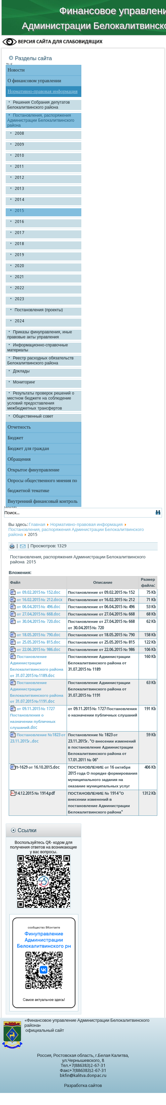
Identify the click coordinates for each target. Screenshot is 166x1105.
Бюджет (15, 437)
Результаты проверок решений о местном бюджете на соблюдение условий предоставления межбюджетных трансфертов (40, 401)
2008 (19, 133)
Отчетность (19, 427)
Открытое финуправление (34, 469)
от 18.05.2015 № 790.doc (38, 635)
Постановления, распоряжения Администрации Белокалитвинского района (40, 120)
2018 (19, 243)
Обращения (19, 459)
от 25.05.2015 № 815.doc (38, 642)
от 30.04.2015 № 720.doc (38, 621)
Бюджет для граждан (28, 448)
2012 (19, 177)
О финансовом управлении (34, 80)
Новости (16, 70)
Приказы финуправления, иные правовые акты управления (39, 334)
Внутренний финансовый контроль (43, 501)
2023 (19, 299)
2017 (19, 232)
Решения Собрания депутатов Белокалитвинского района (38, 105)
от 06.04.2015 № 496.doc (38, 606)
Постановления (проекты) (39, 310)
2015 (19, 210)
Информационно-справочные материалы (37, 347)
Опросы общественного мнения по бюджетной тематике (42, 485)
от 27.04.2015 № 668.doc (38, 614)
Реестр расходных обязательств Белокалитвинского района (40, 360)
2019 (19, 254)
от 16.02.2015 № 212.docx (39, 599)
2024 (19, 321)
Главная (37, 524)
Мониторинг (24, 382)
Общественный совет (33, 416)
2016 (19, 221)
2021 (19, 276)
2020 (19, 265)
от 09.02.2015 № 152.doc (38, 592)
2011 (19, 166)
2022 (19, 288)
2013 (19, 188)
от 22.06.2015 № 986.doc (38, 649)
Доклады (21, 371)
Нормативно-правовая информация (43, 91)
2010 (19, 155)
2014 (19, 199)
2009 (19, 144)
